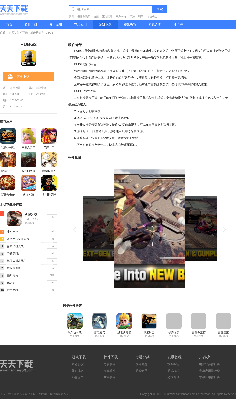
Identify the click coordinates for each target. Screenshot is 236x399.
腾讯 (71, 16)
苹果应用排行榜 (209, 377)
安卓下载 (18, 76)
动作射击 (78, 377)
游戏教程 (173, 370)
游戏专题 (141, 370)
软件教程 (173, 364)
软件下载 (31, 24)
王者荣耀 (107, 16)
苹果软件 (109, 377)
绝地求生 (152, 16)
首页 (9, 24)
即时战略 (78, 370)
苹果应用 (80, 24)
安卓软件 (109, 370)
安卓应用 (55, 24)
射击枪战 (35, 32)
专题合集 (154, 24)
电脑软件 (109, 364)
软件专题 (141, 364)
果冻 (132, 16)
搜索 (160, 9)
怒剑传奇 (121, 16)
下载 (52, 216)
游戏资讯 (173, 377)
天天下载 (5, 394)
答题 (96, 16)
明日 (140, 16)
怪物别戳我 (83, 16)
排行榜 (178, 24)
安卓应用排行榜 (209, 370)
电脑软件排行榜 (209, 364)
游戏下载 (105, 24)
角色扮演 (78, 364)
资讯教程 (130, 24)
